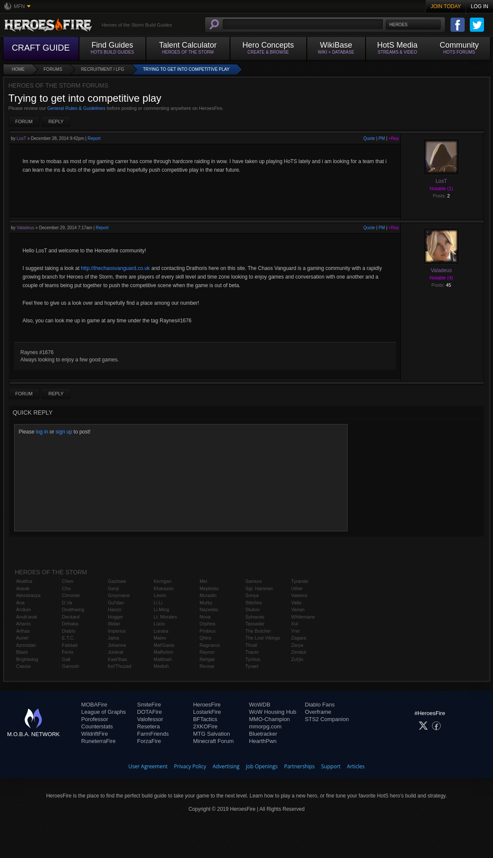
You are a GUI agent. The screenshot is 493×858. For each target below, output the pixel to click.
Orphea (207, 623)
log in (42, 432)
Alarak (23, 588)
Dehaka (70, 623)
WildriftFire (94, 734)
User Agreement (147, 766)
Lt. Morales (165, 616)
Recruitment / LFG (102, 69)
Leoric (160, 595)
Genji (113, 588)
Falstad (69, 645)
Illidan (114, 623)
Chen (67, 581)
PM (381, 138)
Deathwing (73, 609)
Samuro (253, 581)
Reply (56, 121)
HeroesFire (207, 704)
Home (18, 69)
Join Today (446, 6)
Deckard (70, 616)
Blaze (22, 652)
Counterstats (97, 726)
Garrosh (70, 666)
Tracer (252, 652)
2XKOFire (205, 726)
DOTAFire (149, 712)
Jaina (113, 637)
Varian (298, 609)
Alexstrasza (28, 595)
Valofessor (150, 719)
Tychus (252, 659)
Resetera (148, 726)
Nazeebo (209, 609)
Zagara (298, 637)
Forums (53, 69)
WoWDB (259, 704)
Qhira (205, 637)
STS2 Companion (327, 719)
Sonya (252, 595)
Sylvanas (255, 616)
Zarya (297, 645)
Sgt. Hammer (259, 588)
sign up (64, 432)
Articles (356, 766)
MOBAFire (94, 704)
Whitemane (303, 616)
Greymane (119, 595)
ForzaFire (149, 741)
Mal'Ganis (164, 645)
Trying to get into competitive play (186, 69)
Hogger (115, 616)
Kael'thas (117, 659)
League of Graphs (103, 712)
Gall (66, 659)
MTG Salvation (211, 734)
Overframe (318, 712)
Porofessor (94, 719)
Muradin (208, 595)
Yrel (295, 631)
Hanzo (114, 609)
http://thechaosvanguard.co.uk (115, 268)
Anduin (23, 609)
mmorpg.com (265, 726)
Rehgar (207, 659)
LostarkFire (207, 712)
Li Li (158, 602)
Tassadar (255, 623)
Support (331, 766)
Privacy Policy (190, 766)
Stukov (252, 609)
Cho (66, 588)
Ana (20, 602)
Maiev (160, 637)
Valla (296, 602)
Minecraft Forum (213, 741)
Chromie (71, 595)
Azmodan (26, 645)
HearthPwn (262, 741)
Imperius (117, 631)
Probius (207, 631)
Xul (294, 623)
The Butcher (258, 631)
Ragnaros (210, 645)
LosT (21, 138)
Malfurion (163, 652)
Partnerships (299, 766)
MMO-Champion (269, 719)
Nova (205, 616)
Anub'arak (26, 616)
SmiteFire (149, 704)
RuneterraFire (98, 741)
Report (94, 138)
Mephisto (209, 588)
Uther (297, 588)
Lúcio (159, 623)
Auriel (22, 637)
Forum (24, 121)
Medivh (161, 666)
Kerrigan (163, 581)
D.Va (67, 602)
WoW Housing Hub (272, 712)
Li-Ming (161, 609)
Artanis (23, 623)
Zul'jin (297, 659)
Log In (479, 6)
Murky (206, 602)
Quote (369, 138)
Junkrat (115, 652)
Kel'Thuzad (119, 666)
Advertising (226, 766)
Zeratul (298, 652)
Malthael (163, 659)
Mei (203, 581)
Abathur (24, 581)
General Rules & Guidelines (76, 108)
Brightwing (27, 659)
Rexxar (207, 666)
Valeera (299, 595)
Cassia (23, 666)
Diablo (68, 631)
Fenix (67, 652)
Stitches (253, 602)
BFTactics (205, 719)
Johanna (117, 645)
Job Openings (262, 766)
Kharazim (163, 588)
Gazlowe (117, 581)
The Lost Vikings (262, 637)
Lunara (161, 631)
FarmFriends (153, 734)
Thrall (251, 645)
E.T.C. (68, 637)
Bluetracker (263, 734)
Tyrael (251, 666)
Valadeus (25, 227)
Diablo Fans (320, 704)
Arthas (23, 631)
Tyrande (300, 581)
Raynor (207, 652)
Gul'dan (116, 602)
